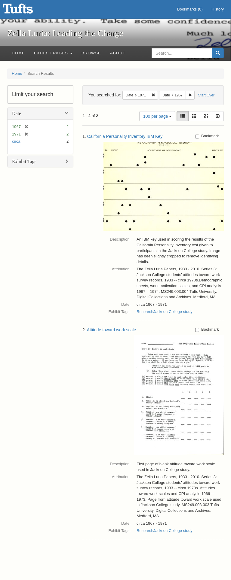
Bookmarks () (190, 9)
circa (16, 141)
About (117, 53)
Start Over (206, 95)
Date (16, 113)
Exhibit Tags (24, 161)
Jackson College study (172, 311)
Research (145, 311)
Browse (91, 53)
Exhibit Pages (53, 53)
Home (18, 53)
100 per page (157, 116)
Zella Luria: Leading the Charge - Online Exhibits (25, 10)
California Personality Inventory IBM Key (125, 136)
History (218, 9)
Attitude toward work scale (111, 329)
